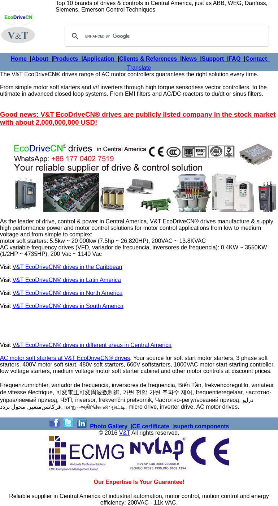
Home (20, 59)
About (41, 59)
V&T (124, 433)
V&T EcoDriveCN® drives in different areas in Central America (91, 345)
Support (214, 59)
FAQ (236, 59)
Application (100, 59)
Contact (258, 59)
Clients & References (149, 59)
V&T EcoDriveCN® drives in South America (67, 306)
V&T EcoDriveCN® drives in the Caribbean (67, 267)
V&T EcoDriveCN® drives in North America (67, 293)
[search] (165, 36)
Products (67, 59)
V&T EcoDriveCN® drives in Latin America (66, 280)
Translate (139, 68)
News (191, 59)
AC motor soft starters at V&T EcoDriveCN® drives (65, 358)
